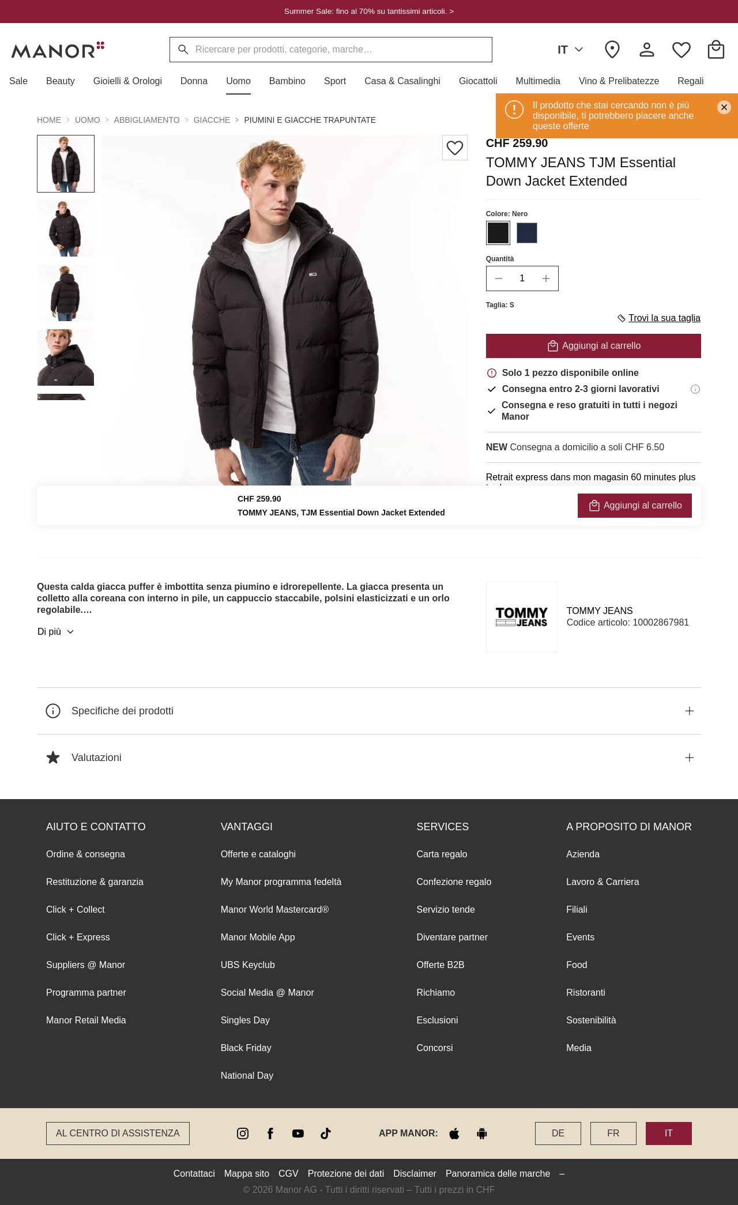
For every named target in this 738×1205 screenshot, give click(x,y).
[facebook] (270, 1133)
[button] (23, 81)
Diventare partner (452, 937)
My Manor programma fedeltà (281, 882)
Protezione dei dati (346, 1173)
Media (579, 1048)
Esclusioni (437, 1020)
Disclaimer (414, 1173)
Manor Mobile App (258, 937)
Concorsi (434, 1048)
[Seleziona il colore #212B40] (527, 233)
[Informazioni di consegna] (695, 389)
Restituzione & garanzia (95, 882)
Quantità (500, 259)
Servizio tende (445, 909)
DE (558, 1133)
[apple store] (454, 1133)
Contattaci (194, 1173)
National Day (247, 1075)
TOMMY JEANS (600, 611)
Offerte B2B (440, 965)
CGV (288, 1173)
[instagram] (242, 1133)
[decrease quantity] (499, 278)
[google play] (482, 1133)
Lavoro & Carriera (602, 882)
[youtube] (298, 1133)
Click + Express (78, 937)
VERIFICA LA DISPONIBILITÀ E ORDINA (593, 513)
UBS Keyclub (248, 965)
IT (573, 49)
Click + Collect (75, 909)
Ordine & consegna (85, 854)
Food (576, 965)
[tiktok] (325, 1133)
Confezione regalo (453, 882)
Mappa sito (246, 1173)
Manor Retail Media (86, 1020)
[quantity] (522, 278)
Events (580, 937)
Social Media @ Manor (267, 992)
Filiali (576, 909)
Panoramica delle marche (498, 1173)
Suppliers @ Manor (85, 965)
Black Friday (246, 1048)
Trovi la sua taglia (658, 318)
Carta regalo (441, 854)
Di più (57, 632)
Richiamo (435, 992)
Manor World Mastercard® (275, 909)
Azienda (583, 854)
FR (613, 1133)
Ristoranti (585, 992)
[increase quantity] (546, 278)
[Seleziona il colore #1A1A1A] (498, 233)
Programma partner (86, 992)
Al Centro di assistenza (118, 1133)
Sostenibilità (591, 1020)
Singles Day (245, 1020)
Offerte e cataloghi (258, 854)
